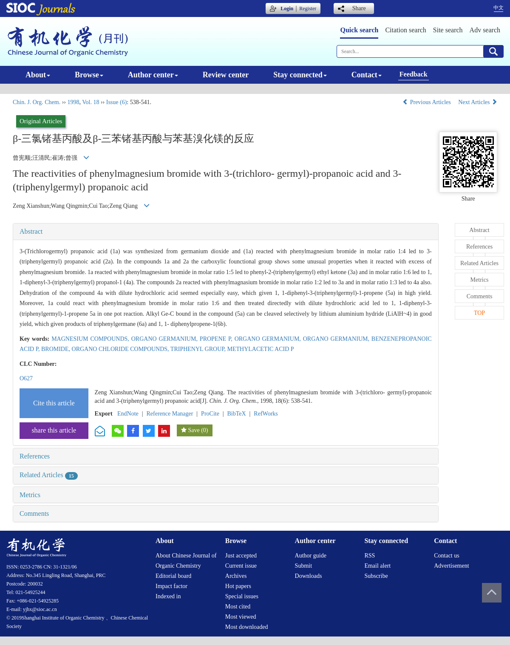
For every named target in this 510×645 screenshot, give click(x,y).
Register (307, 8)
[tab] (225, 231)
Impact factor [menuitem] (171, 586)
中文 (498, 8)
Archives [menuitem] (236, 576)
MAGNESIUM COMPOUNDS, (91, 339)
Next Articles (477, 102)
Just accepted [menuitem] (241, 555)
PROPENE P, (217, 339)
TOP (479, 313)
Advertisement (451, 566)
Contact (366, 75)
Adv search (485, 30)
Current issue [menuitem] (241, 566)
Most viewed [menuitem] (240, 617)
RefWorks (266, 413)
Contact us (446, 555)
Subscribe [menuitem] (376, 576)
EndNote (128, 413)
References (35, 456)
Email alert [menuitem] (377, 566)
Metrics (30, 494)
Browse (89, 75)
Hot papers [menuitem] (238, 586)
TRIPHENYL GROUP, (198, 349)
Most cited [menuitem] (238, 606)
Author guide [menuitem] (310, 555)
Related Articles (49, 474)
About (38, 75)
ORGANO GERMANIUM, (165, 339)
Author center (153, 75)
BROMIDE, (56, 349)
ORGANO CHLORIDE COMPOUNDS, (121, 349)
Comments (34, 513)
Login (286, 8)
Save (193, 430)
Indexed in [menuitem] (168, 596)
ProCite (210, 413)
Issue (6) (116, 102)
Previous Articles (427, 102)
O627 (26, 378)
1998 (73, 102)
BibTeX (236, 413)
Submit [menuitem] (303, 566)
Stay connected (300, 75)
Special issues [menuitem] (241, 596)
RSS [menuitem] (369, 555)
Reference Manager (169, 413)
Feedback (414, 74)
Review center (226, 75)
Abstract (31, 231)
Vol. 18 (90, 102)
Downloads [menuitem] (308, 576)
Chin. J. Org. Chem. (36, 102)
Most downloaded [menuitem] (246, 627)
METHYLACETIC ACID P (260, 349)
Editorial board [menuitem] (173, 576)
